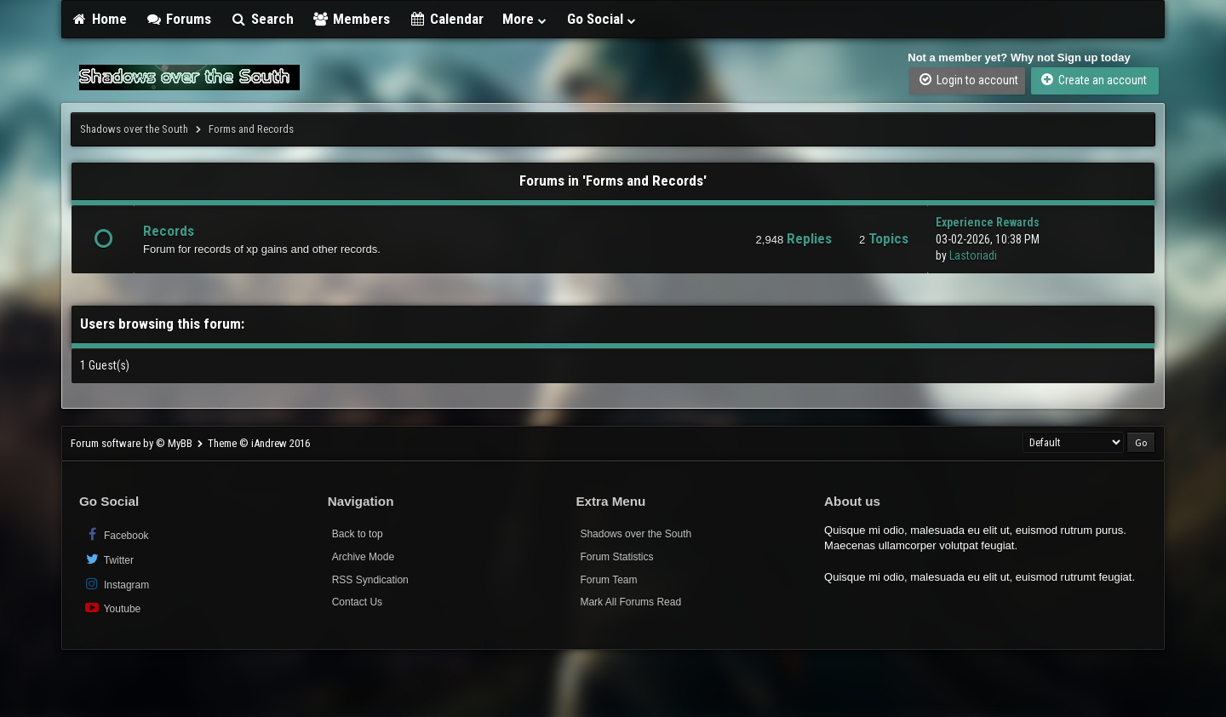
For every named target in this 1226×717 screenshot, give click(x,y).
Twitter (108, 559)
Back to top (357, 534)
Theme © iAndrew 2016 (259, 443)
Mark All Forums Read (630, 602)
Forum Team (608, 580)
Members (351, 18)
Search (262, 18)
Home (99, 18)
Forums (179, 18)
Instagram (116, 583)
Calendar (446, 18)
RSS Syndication (370, 580)
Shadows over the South (134, 129)
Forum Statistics (616, 557)
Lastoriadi (973, 255)
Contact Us (357, 602)
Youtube (111, 607)
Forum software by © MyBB (133, 443)
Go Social (602, 18)
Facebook (116, 534)
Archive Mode (363, 557)
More (525, 18)
